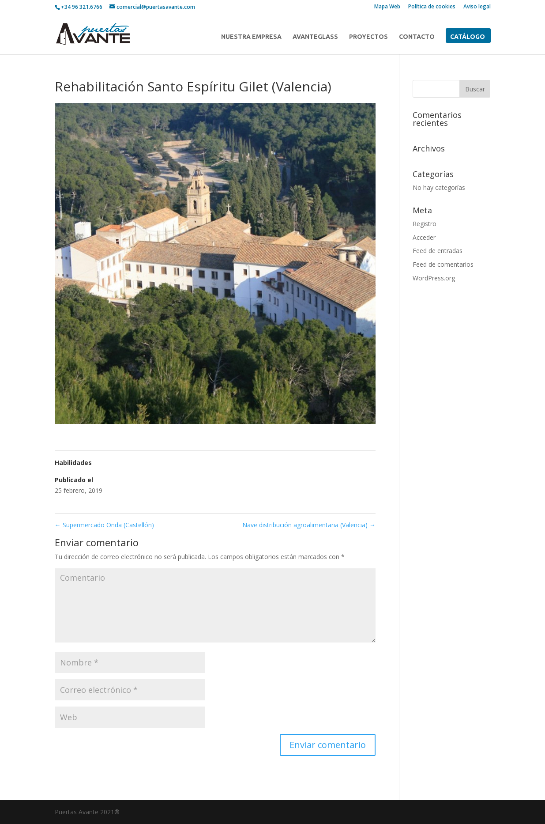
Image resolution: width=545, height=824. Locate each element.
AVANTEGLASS (315, 37)
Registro (424, 223)
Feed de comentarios (443, 264)
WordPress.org (434, 278)
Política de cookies (431, 7)
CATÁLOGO (467, 37)
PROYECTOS (368, 37)
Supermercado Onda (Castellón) (104, 525)
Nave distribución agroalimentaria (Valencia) (309, 525)
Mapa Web (387, 7)
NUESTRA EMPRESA (251, 37)
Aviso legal (477, 7)
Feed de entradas (437, 250)
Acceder (424, 237)
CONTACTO (417, 37)
